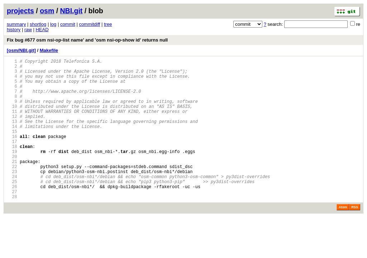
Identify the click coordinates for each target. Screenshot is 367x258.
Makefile (49, 50)
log (53, 24)
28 (12, 227)
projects (20, 11)
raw (28, 29)
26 (12, 214)
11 (12, 123)
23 (12, 196)
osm (47, 11)
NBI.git (71, 11)
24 (12, 202)
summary (16, 24)
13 (12, 135)
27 (12, 221)
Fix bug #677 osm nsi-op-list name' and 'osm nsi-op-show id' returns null (87, 40)
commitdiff (89, 24)
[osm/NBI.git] (21, 50)
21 (12, 184)
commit (67, 24)
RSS (354, 237)
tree (108, 24)
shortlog (38, 24)
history (13, 29)
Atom (343, 237)
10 (12, 117)
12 (12, 129)
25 (12, 208)
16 (12, 153)
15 (12, 147)
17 (12, 160)
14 (12, 141)
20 (12, 178)
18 (12, 166)
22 (12, 190)
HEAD (41, 29)
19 (12, 172)
